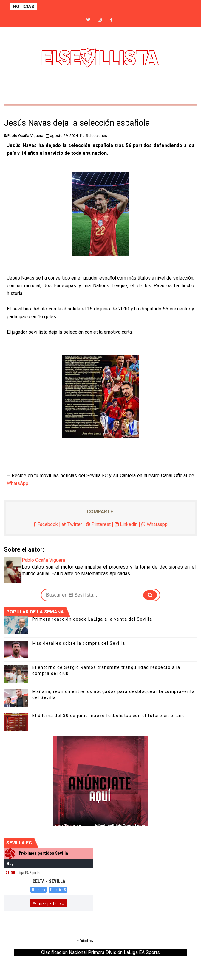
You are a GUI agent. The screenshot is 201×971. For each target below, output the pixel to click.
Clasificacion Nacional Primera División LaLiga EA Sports (100, 952)
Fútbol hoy (86, 940)
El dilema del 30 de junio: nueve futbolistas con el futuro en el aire (108, 715)
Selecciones (96, 135)
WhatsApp (17, 483)
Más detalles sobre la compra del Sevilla (78, 643)
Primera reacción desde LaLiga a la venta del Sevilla (92, 619)
